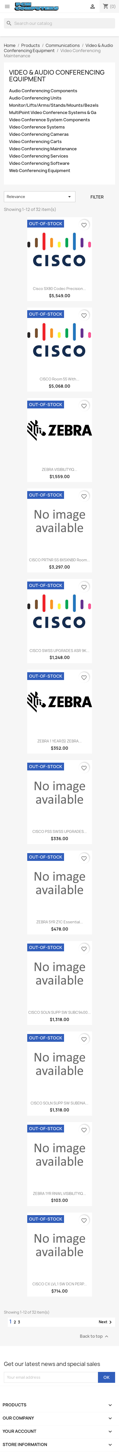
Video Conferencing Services (38, 156)
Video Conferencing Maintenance (43, 149)
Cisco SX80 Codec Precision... (59, 288)
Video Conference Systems (37, 127)
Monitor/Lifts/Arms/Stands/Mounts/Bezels (54, 105)
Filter (97, 197)
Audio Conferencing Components (43, 91)
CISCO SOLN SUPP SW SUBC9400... (59, 1012)
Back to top (95, 1336)
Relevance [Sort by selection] (40, 197)
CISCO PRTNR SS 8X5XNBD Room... (59, 559)
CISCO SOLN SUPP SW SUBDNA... (59, 1103)
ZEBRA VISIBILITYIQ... (59, 469)
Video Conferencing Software (39, 163)
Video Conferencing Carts (35, 141)
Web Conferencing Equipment (39, 170)
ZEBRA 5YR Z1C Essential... (59, 921)
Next (106, 1322)
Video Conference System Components (49, 120)
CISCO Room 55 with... (59, 379)
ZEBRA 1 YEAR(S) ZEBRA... (59, 741)
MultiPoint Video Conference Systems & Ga (52, 112)
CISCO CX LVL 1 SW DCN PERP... (59, 1283)
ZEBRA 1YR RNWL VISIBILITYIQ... (59, 1193)
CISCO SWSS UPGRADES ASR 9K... (59, 650)
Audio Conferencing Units (35, 98)
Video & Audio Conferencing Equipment (57, 75)
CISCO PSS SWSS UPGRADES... (59, 831)
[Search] (59, 23)
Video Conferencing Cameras (39, 134)
